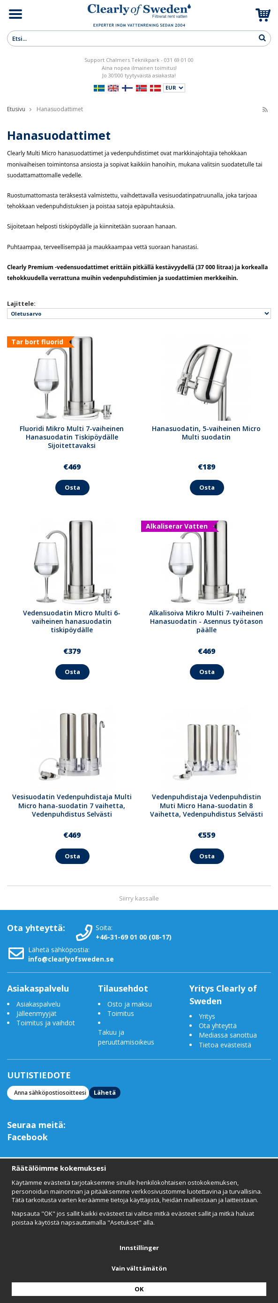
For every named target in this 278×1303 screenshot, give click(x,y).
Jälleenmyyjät (36, 1013)
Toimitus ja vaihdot (45, 1022)
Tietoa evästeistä (225, 1044)
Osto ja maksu (130, 1004)
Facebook (27, 1137)
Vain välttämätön (139, 1268)
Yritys (207, 1016)
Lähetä (105, 1092)
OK (139, 1289)
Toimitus (120, 1013)
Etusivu (16, 109)
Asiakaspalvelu (38, 1004)
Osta (72, 487)
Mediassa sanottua (228, 1034)
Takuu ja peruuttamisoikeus (126, 1037)
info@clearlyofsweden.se (71, 959)
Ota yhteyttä (218, 1025)
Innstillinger (139, 1247)
